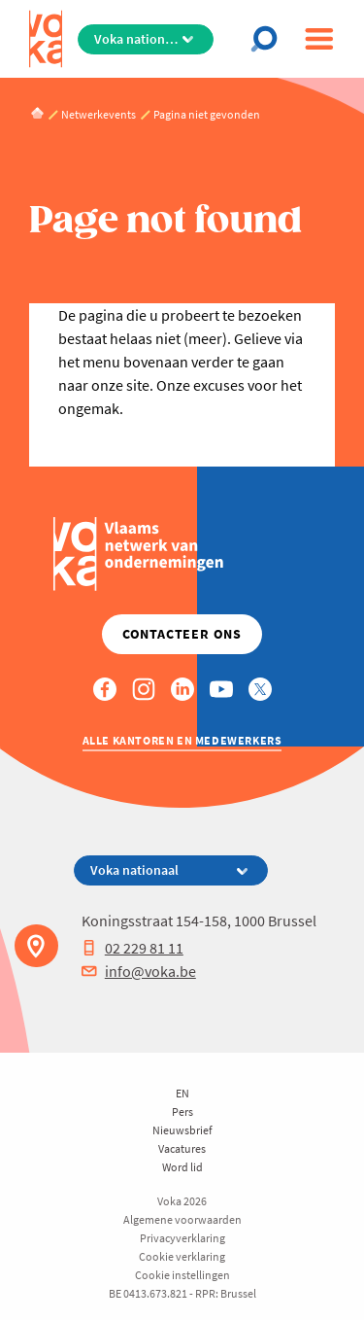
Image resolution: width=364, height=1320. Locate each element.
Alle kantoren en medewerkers (182, 740)
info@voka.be (139, 971)
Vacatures (182, 1148)
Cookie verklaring (182, 1256)
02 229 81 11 (132, 947)
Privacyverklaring (182, 1238)
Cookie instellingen (182, 1275)
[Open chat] (269, 38)
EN (182, 1093)
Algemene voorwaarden (182, 1219)
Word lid (182, 1167)
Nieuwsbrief (182, 1130)
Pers (182, 1111)
